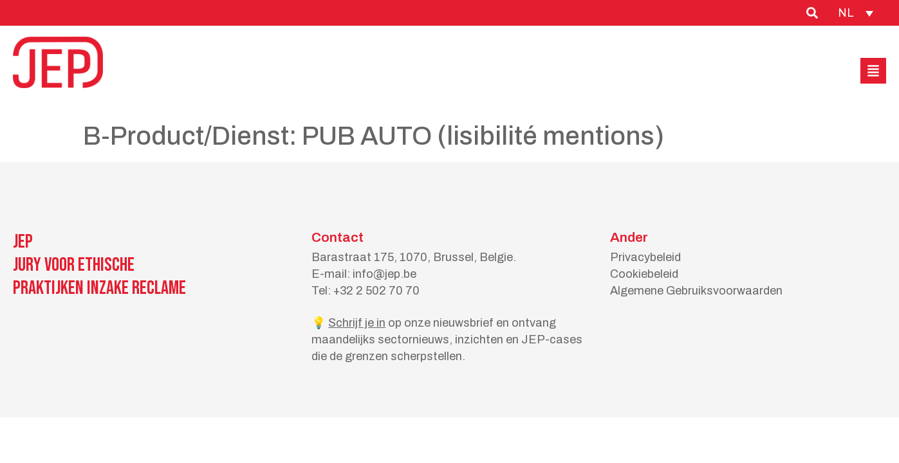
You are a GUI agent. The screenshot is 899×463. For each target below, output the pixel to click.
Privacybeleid (645, 257)
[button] (873, 71)
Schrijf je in (356, 322)
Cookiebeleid (644, 274)
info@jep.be (384, 274)
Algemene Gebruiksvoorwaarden (696, 290)
